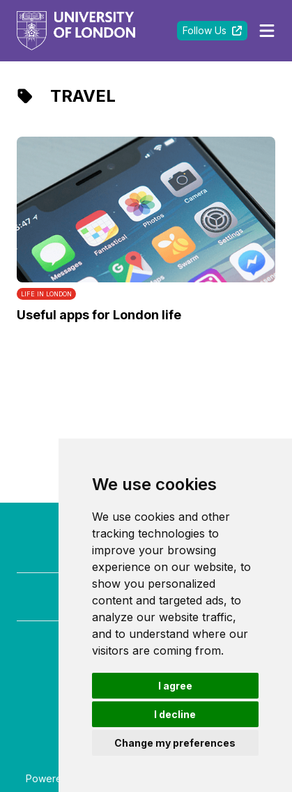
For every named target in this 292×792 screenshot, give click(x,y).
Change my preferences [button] (175, 743)
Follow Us (212, 30)
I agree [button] (175, 686)
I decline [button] (175, 714)
